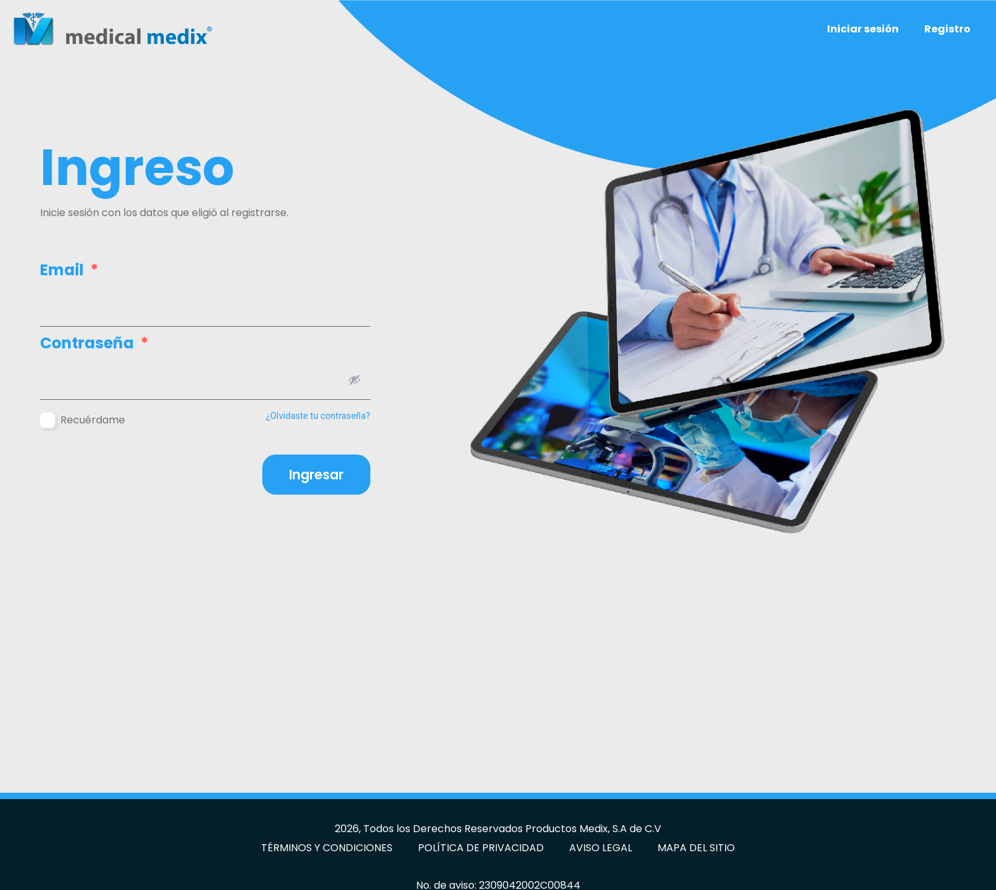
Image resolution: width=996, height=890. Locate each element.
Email (69, 270)
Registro (947, 29)
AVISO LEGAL (600, 847)
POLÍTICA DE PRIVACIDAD (481, 847)
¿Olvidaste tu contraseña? (318, 416)
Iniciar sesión (863, 29)
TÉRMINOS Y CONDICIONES (327, 847)
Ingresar (316, 474)
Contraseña (94, 343)
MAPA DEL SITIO (696, 847)
